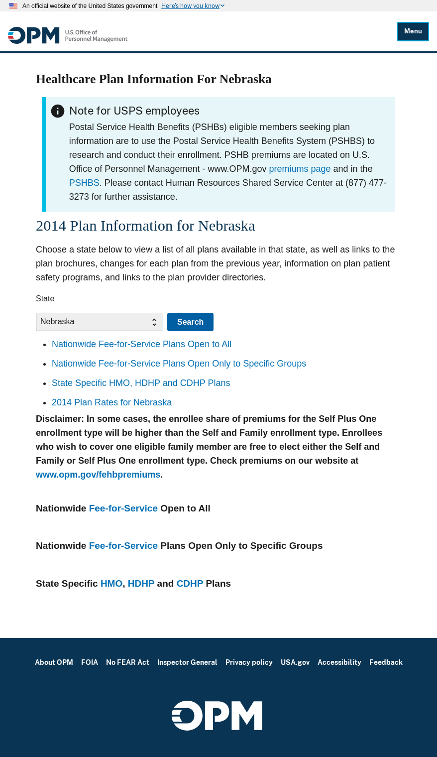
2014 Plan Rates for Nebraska (112, 402)
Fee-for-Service (123, 508)
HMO (111, 583)
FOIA (89, 662)
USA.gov (295, 662)
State (45, 298)
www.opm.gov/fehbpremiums (98, 475)
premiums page (300, 169)
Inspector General (187, 662)
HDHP (141, 583)
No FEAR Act (127, 662)
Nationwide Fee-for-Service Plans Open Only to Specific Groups (179, 364)
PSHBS (84, 183)
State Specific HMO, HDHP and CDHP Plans (141, 383)
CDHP (190, 583)
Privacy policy (249, 662)
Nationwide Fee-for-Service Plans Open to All (141, 344)
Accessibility (339, 662)
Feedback (386, 662)
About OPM (54, 662)
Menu (413, 31)
